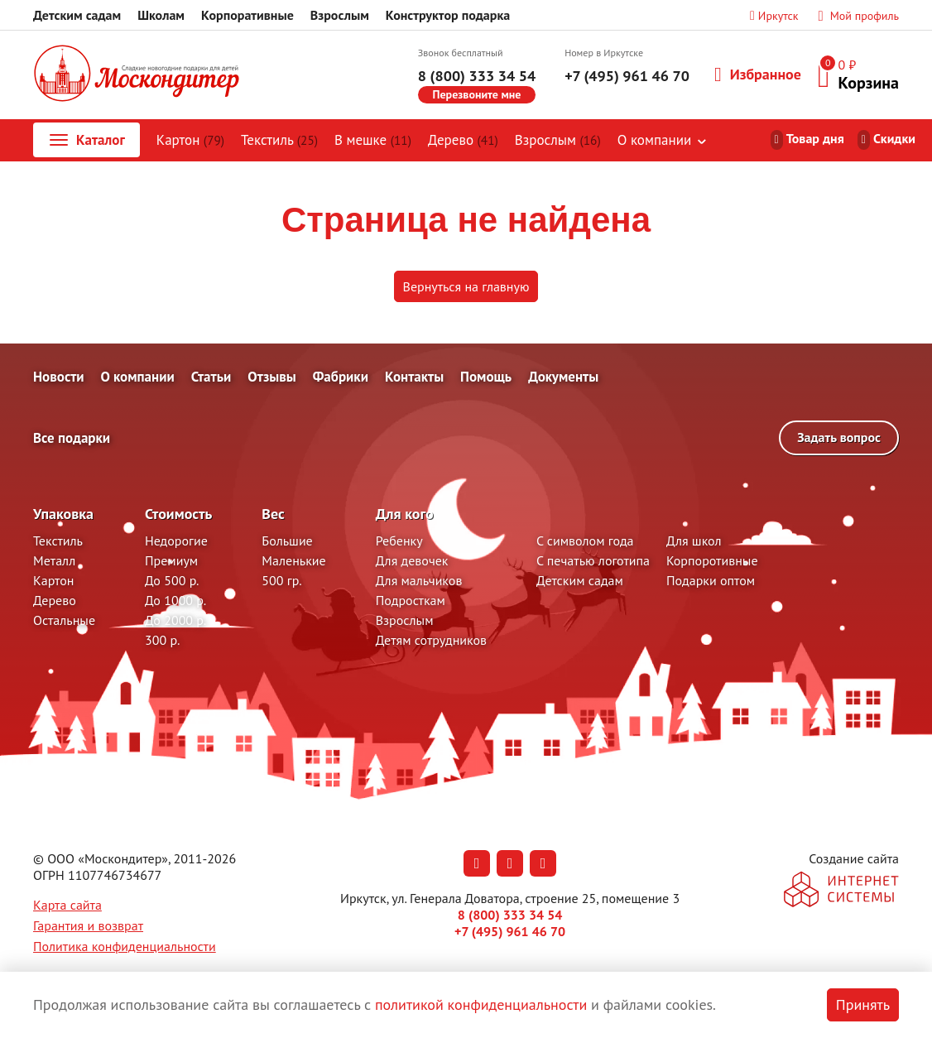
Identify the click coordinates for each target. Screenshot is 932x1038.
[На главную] (136, 75)
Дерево (463, 140)
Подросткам (410, 600)
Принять (863, 1004)
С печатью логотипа (593, 560)
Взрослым (339, 15)
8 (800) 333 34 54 (477, 76)
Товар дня (815, 138)
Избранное (757, 74)
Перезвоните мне (477, 94)
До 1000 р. (175, 600)
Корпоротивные (711, 560)
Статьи (211, 377)
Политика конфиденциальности (124, 946)
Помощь (486, 377)
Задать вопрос (839, 437)
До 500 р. (172, 580)
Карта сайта (67, 904)
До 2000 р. (175, 620)
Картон (190, 140)
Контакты (414, 377)
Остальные (64, 620)
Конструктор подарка (448, 15)
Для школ (694, 540)
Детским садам (77, 15)
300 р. (162, 640)
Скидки (894, 138)
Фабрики (340, 377)
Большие (287, 540)
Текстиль (279, 140)
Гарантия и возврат (88, 925)
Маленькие (293, 560)
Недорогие (176, 540)
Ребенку (399, 540)
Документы (563, 377)
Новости (58, 377)
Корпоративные (247, 15)
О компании (654, 140)
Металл (54, 560)
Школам (161, 15)
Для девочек (412, 560)
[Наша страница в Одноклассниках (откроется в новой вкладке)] (510, 863)
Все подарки (71, 438)
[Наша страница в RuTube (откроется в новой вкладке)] (543, 863)
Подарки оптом (710, 580)
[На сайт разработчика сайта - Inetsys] (841, 891)
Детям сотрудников (431, 640)
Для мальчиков (419, 580)
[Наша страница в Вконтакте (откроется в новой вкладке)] (477, 863)
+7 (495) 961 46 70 (626, 76)
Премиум (171, 560)
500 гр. (281, 580)
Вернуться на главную (466, 286)
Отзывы (271, 377)
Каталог (85, 139)
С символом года (584, 540)
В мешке (372, 140)
